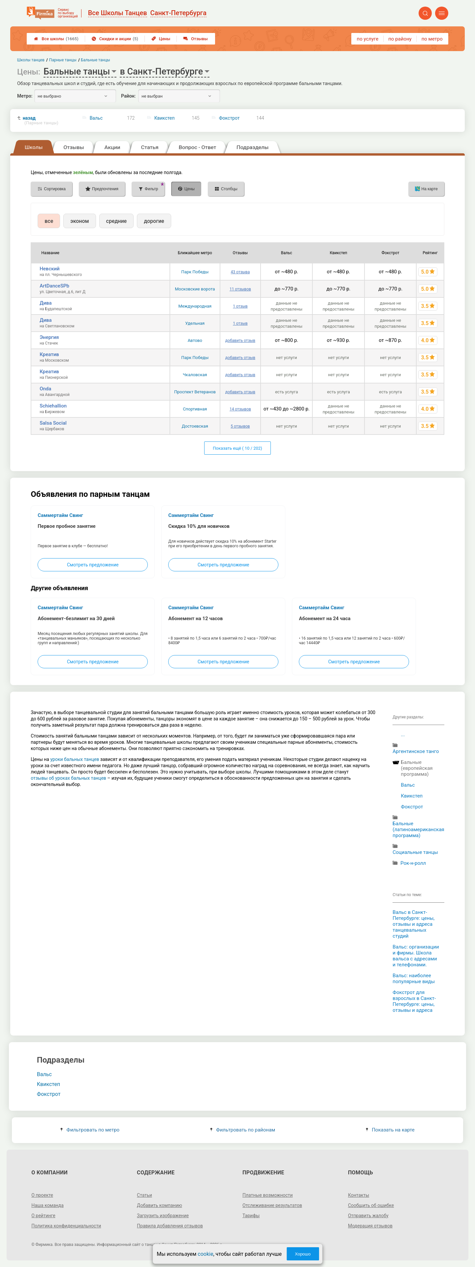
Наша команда (47, 1205)
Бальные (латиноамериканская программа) (418, 829)
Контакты (358, 1195)
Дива (45, 303)
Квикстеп (164, 118)
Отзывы (195, 38)
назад (40, 120)
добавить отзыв (240, 340)
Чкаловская (195, 374)
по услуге (368, 39)
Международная (195, 306)
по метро (432, 39)
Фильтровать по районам (242, 1130)
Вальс (96, 118)
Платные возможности (267, 1195)
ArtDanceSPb (54, 286)
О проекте (42, 1195)
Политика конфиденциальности (66, 1225)
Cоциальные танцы (415, 852)
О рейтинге (43, 1215)
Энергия (49, 337)
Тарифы (251, 1215)
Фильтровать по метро (89, 1130)
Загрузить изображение (163, 1215)
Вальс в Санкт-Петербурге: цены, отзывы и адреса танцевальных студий (413, 924)
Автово (195, 340)
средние (116, 221)
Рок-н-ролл (413, 863)
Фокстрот (229, 118)
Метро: (24, 96)
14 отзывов (240, 409)
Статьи (144, 1195)
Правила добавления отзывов (170, 1225)
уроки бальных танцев (74, 759)
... (403, 735)
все (49, 221)
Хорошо (303, 1254)
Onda (45, 389)
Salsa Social (53, 423)
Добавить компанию (159, 1205)
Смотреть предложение (92, 564)
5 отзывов (240, 426)
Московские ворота (195, 289)
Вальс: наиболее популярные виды (414, 978)
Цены (161, 38)
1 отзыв (240, 306)
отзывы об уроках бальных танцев (68, 778)
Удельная (195, 323)
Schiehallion (53, 406)
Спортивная (195, 409)
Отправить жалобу (368, 1215)
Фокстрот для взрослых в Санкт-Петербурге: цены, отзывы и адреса (414, 1001)
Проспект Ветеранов (195, 391)
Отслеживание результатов (272, 1205)
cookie (205, 1254)
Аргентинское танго (416, 751)
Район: (128, 96)
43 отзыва (240, 272)
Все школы (56, 38)
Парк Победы (195, 271)
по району (399, 39)
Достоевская (195, 426)
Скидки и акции (115, 38)
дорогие (154, 221)
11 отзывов (240, 289)
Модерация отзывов (370, 1225)
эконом (79, 221)
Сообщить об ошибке (371, 1205)
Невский (49, 269)
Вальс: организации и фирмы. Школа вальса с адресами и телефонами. (416, 956)
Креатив (49, 354)
